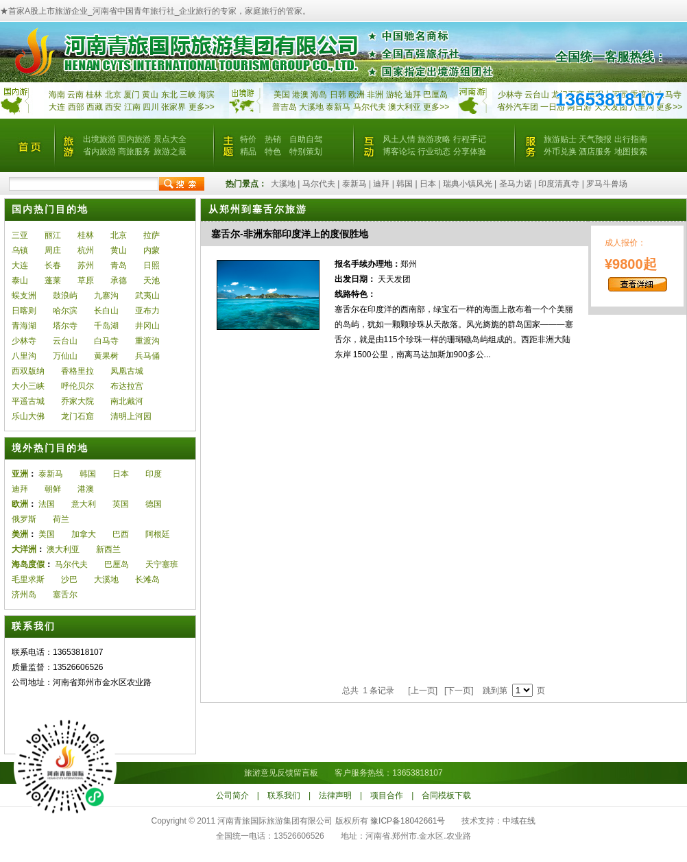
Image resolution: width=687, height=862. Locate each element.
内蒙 (151, 250)
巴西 (120, 534)
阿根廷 (157, 534)
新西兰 (108, 549)
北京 (113, 94)
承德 (118, 280)
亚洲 (20, 474)
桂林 (94, 94)
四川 (151, 107)
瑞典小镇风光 (467, 184)
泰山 (20, 280)
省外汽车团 (517, 107)
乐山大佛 (28, 416)
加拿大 (83, 534)
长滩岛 (147, 579)
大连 (57, 107)
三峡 (188, 94)
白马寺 (669, 94)
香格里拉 (77, 371)
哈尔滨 (65, 310)
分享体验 (469, 151)
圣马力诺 (515, 184)
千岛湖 (106, 326)
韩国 (404, 184)
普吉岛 (284, 107)
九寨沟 (106, 295)
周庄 (53, 250)
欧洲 (356, 94)
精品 (248, 151)
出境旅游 (99, 139)
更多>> (202, 107)
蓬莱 (53, 280)
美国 (282, 94)
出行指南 (630, 139)
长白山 (106, 310)
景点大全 (170, 139)
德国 (153, 504)
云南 (75, 94)
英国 (120, 504)
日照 (151, 265)
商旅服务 (134, 151)
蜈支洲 (24, 295)
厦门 (131, 94)
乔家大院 (77, 401)
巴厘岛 (435, 94)
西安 (113, 107)
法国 (46, 504)
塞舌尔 (65, 594)
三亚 (20, 235)
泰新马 (339, 107)
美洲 (20, 534)
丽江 (53, 235)
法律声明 (335, 795)
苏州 (85, 265)
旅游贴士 (560, 139)
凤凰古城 (126, 371)
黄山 (150, 94)
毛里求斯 (28, 579)
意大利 (83, 504)
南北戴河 (126, 401)
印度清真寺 (558, 184)
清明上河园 (131, 416)
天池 (151, 280)
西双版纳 (28, 371)
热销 (273, 139)
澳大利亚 (404, 107)
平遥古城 (28, 401)
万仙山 (65, 356)
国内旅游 (134, 139)
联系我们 (283, 795)
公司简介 (232, 795)
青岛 (118, 265)
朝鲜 (53, 489)
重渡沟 (147, 341)
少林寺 (510, 94)
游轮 (394, 94)
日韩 (338, 94)
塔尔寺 (65, 326)
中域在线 (519, 821)
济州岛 (24, 594)
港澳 (300, 94)
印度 (153, 474)
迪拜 (413, 94)
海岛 (319, 94)
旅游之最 (170, 151)
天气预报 (595, 139)
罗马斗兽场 (606, 184)
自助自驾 (305, 139)
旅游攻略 (434, 139)
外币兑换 (560, 151)
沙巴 (69, 579)
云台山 (537, 94)
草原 (85, 280)
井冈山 (147, 326)
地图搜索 (630, 151)
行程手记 (469, 139)
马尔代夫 (370, 107)
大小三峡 (28, 386)
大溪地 (311, 107)
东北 (169, 94)
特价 (248, 139)
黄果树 (106, 356)
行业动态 (434, 151)
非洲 (375, 94)
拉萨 (151, 235)
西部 (76, 107)
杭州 (85, 250)
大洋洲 (24, 549)
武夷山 (147, 295)
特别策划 (305, 151)
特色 (273, 151)
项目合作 (386, 795)
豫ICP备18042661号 (407, 821)
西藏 (94, 107)
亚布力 (147, 310)
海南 (57, 94)
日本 (428, 184)
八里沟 (24, 356)
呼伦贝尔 (77, 386)
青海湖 (24, 326)
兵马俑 (147, 356)
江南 (132, 107)
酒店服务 (595, 151)
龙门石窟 (77, 416)
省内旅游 (99, 151)
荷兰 (61, 519)
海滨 (206, 94)
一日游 (552, 107)
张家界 (173, 107)
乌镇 (20, 250)
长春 (53, 265)
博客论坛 (399, 151)
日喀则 (24, 310)
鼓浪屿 (65, 295)
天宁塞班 (161, 564)
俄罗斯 (24, 519)
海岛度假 (28, 564)
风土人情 (399, 139)
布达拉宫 (126, 386)
